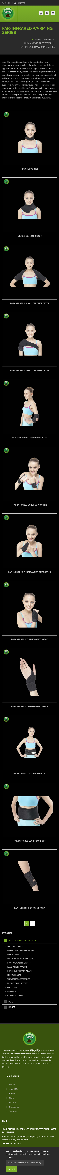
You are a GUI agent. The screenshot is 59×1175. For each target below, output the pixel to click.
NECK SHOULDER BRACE (30, 236)
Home (38, 39)
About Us (12, 1089)
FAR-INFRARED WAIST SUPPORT (30, 840)
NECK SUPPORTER (29, 168)
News (10, 1098)
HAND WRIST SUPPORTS (16, 967)
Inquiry (11, 1102)
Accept (11, 1169)
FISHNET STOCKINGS (14, 995)
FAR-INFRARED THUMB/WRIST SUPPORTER (29, 572)
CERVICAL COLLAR (14, 946)
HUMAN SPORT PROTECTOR (37, 43)
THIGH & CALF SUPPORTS (16, 983)
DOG (8, 1001)
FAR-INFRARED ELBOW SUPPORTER (29, 437)
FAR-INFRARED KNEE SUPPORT (29, 908)
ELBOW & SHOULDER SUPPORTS (19, 950)
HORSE (9, 1007)
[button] (41, 13)
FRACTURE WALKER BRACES (18, 963)
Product (48, 39)
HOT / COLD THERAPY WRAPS (18, 971)
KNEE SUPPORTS (13, 975)
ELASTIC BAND (12, 954)
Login (6, 2)
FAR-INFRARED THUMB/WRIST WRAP (29, 639)
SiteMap (12, 1111)
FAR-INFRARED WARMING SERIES (37, 47)
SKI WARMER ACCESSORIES (17, 979)
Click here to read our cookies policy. (24, 1162)
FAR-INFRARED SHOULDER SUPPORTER (29, 303)
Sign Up (19, 2)
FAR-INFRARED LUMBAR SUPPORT (29, 773)
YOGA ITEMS (11, 991)
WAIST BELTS (11, 987)
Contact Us (13, 1107)
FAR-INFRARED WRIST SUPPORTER (29, 504)
